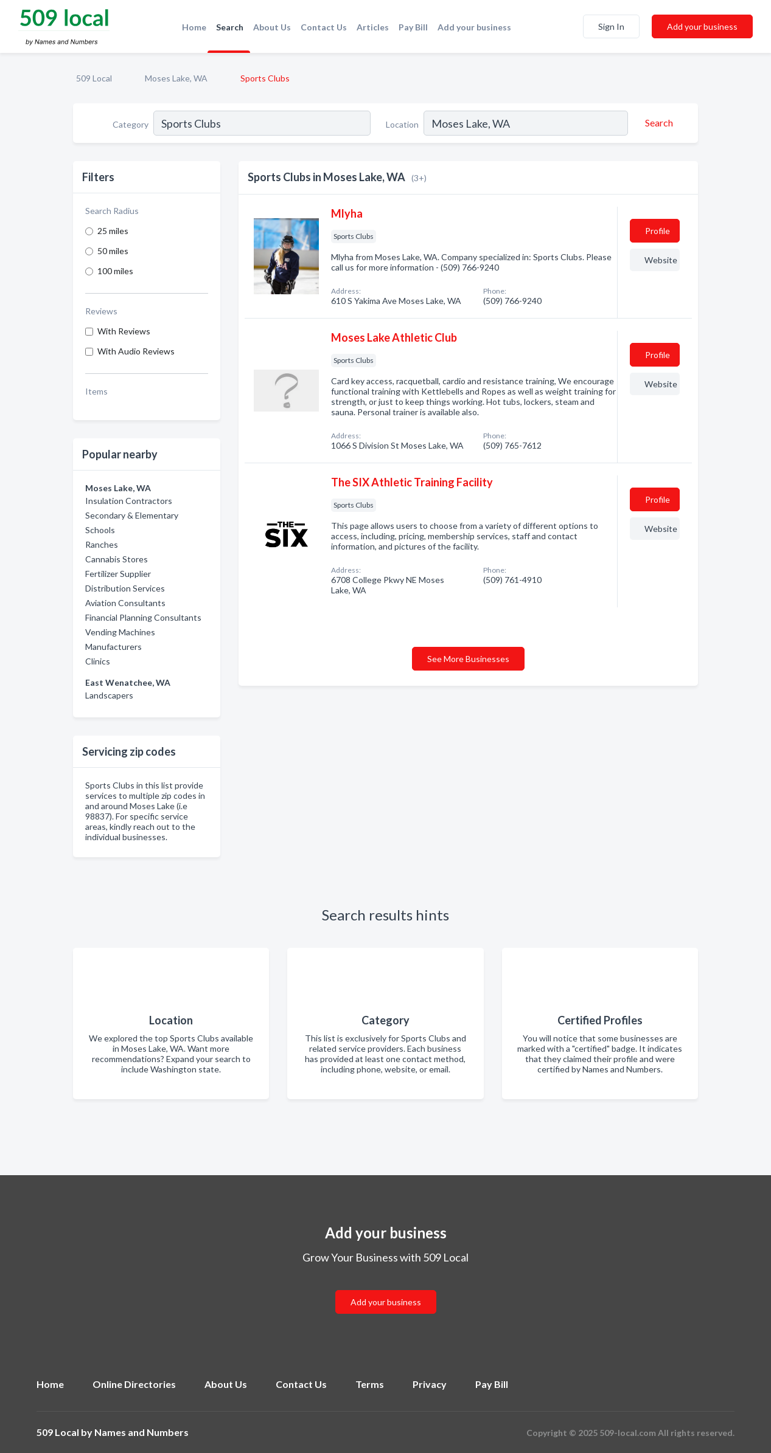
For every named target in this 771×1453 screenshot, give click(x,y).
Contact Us (324, 27)
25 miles (112, 231)
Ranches (101, 544)
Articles (373, 27)
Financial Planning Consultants (143, 617)
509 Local (94, 78)
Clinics (97, 661)
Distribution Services (125, 588)
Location (402, 124)
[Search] (657, 123)
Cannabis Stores (116, 559)
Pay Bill (413, 27)
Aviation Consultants (125, 603)
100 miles (115, 271)
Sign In (611, 26)
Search (229, 27)
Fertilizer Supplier (118, 573)
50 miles (112, 251)
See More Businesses (468, 659)
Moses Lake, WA (176, 78)
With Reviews (123, 331)
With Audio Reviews (136, 351)
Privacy (430, 1384)
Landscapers (109, 695)
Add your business (474, 27)
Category (130, 124)
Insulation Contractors (128, 500)
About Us (272, 27)
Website (660, 260)
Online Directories (134, 1384)
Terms (369, 1384)
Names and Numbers (141, 1432)
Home (194, 27)
